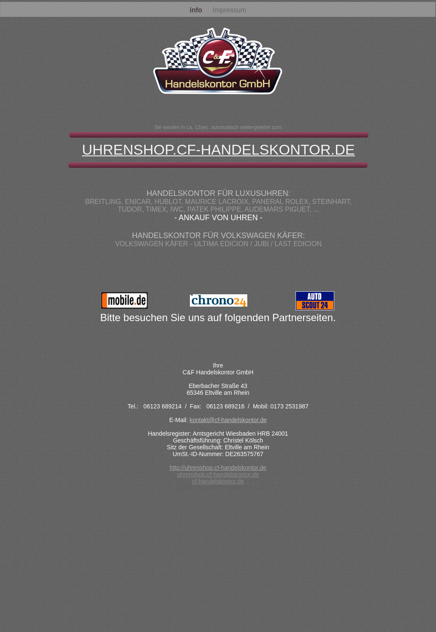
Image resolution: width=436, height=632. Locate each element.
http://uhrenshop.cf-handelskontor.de (217, 467)
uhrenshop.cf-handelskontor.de (218, 474)
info (197, 10)
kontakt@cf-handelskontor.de (228, 420)
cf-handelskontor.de (218, 481)
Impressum (229, 10)
